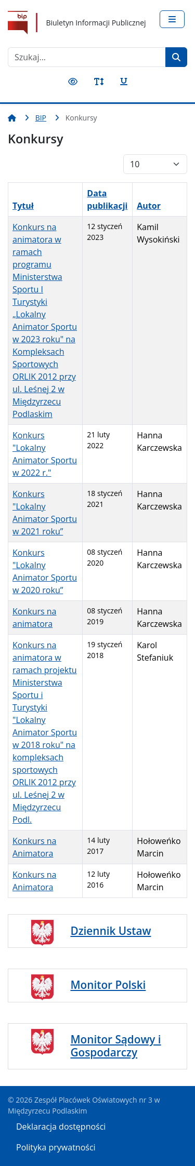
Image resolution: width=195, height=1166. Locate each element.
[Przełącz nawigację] (172, 19)
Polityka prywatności (56, 1147)
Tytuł (23, 205)
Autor (149, 205)
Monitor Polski (108, 984)
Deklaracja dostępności (61, 1126)
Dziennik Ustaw (110, 930)
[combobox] (87, 57)
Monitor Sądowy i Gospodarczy (115, 1046)
